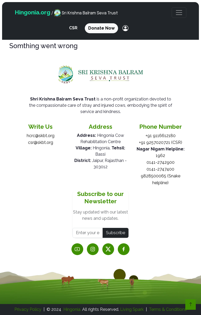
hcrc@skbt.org (40, 135)
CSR (73, 27)
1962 (160, 155)
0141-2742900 (161, 162)
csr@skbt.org (40, 142)
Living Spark (132, 309)
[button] (179, 12)
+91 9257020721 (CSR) (160, 142)
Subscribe (115, 232)
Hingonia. (72, 309)
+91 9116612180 (161, 135)
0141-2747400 (160, 169)
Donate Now (101, 28)
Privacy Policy (27, 309)
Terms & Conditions (168, 309)
